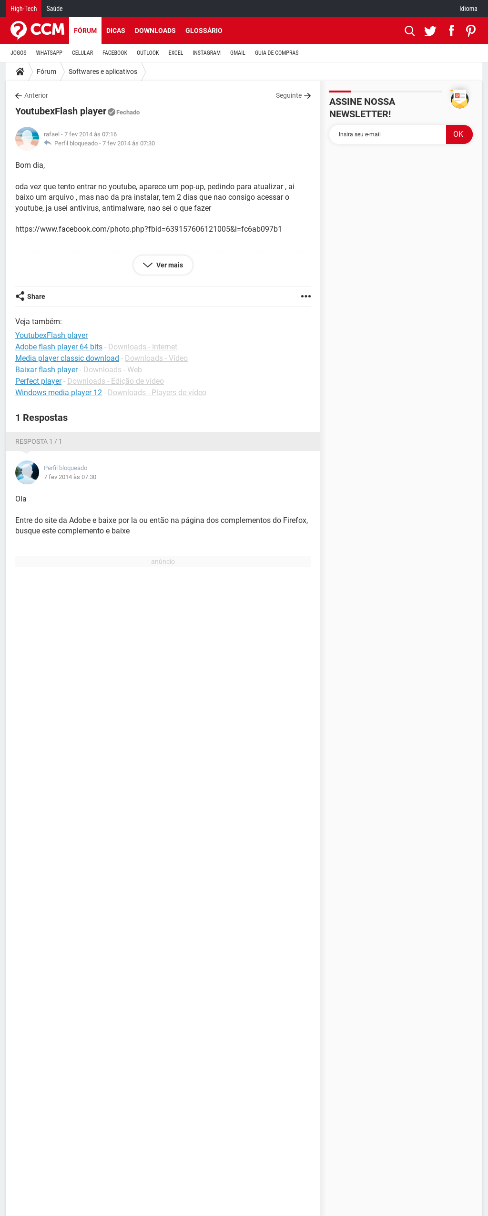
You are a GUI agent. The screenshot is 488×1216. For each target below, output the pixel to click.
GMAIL (237, 53)
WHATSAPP (49, 53)
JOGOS (18, 53)
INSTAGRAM (207, 53)
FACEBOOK (114, 53)
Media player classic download (67, 358)
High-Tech (23, 8)
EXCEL (175, 53)
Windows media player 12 (58, 392)
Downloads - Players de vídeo (157, 392)
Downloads (155, 30)
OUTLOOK (148, 53)
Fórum (85, 30)
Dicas (115, 30)
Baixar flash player (46, 369)
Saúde (54, 8)
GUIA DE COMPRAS (276, 53)
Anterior (36, 95)
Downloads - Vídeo (156, 358)
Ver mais (169, 265)
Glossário (204, 30)
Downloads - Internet (142, 346)
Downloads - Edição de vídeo (115, 381)
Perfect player (38, 381)
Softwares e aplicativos (103, 71)
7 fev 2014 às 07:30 (128, 143)
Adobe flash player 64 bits (58, 346)
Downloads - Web (112, 369)
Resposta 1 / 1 (38, 441)
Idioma (468, 8)
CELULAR (82, 53)
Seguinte (289, 95)
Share (36, 296)
